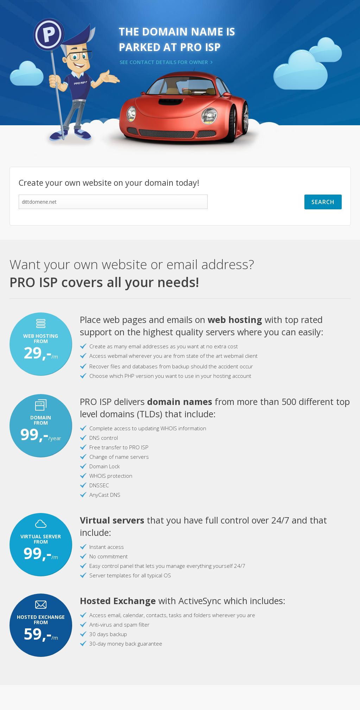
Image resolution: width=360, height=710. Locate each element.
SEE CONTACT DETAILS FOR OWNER (164, 62)
